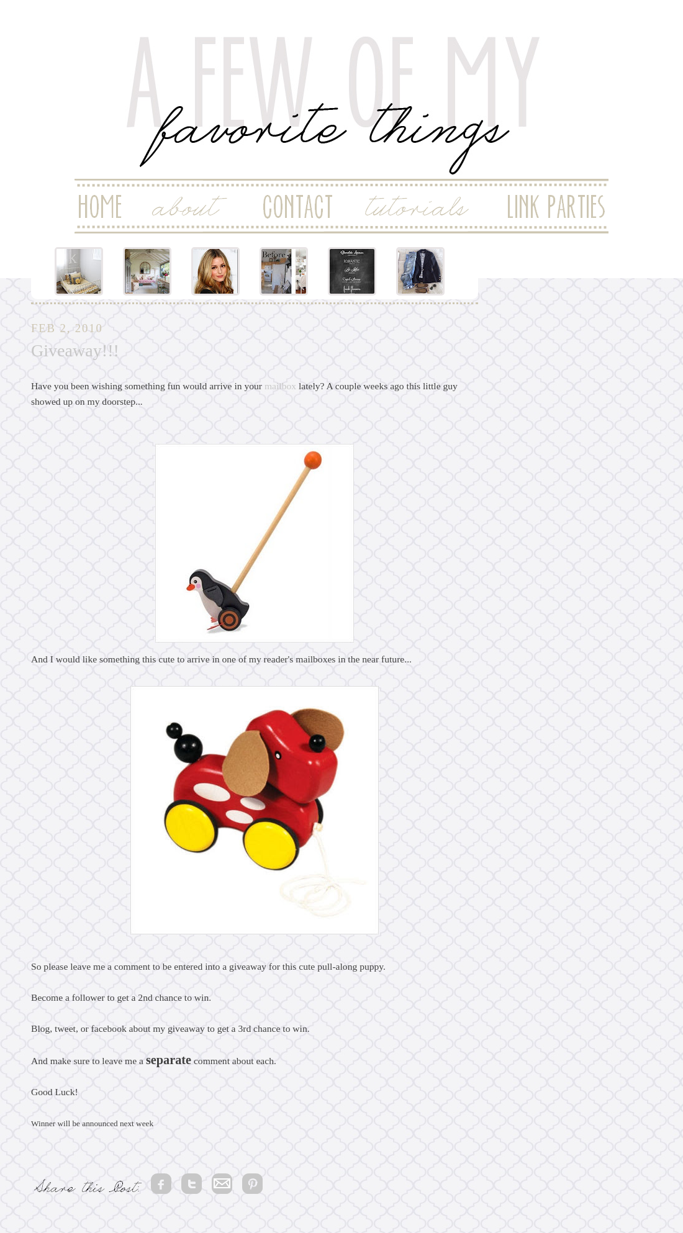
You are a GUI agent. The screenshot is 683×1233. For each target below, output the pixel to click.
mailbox (280, 386)
